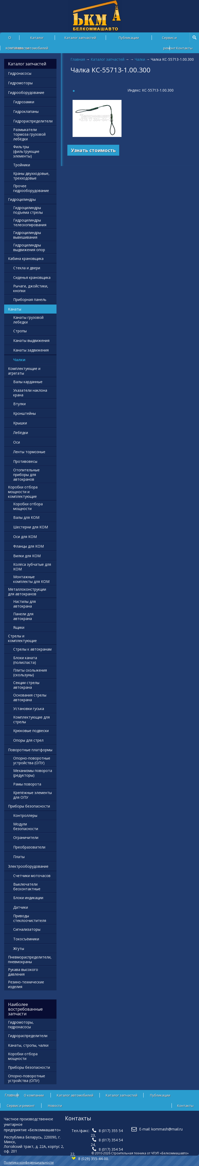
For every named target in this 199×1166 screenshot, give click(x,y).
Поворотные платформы (30, 749)
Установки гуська (28, 708)
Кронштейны (24, 413)
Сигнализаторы (26, 929)
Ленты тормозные (29, 451)
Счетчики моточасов (32, 875)
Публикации (129, 37)
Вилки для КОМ (27, 555)
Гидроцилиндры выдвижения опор (29, 247)
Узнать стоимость (93, 150)
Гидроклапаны (26, 111)
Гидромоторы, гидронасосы (21, 1024)
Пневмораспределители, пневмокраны (30, 959)
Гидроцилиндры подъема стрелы (28, 210)
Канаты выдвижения (31, 340)
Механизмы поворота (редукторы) (32, 773)
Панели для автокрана (23, 616)
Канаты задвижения (31, 350)
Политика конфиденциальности (29, 1162)
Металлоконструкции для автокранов (27, 591)
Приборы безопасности (29, 806)
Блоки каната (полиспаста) (25, 660)
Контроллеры (25, 815)
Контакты (184, 48)
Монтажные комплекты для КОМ (31, 579)
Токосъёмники (26, 938)
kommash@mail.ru (167, 1129)
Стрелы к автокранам (32, 649)
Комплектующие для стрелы (31, 719)
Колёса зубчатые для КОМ (32, 566)
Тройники (21, 164)
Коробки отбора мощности (28, 506)
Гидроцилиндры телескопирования (29, 222)
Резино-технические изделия (26, 984)
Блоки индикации (28, 897)
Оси (16, 442)
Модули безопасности (25, 826)
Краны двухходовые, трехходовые (31, 176)
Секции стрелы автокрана (26, 685)
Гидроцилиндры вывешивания (27, 235)
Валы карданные (27, 381)
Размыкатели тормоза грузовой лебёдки (29, 134)
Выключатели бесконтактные (26, 886)
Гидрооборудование (26, 92)
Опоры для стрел (28, 740)
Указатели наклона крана (30, 392)
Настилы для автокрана (24, 604)
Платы (19, 856)
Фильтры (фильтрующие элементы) (26, 151)
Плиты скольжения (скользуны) (30, 672)
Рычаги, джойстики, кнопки (30, 288)
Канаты (14, 309)
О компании (34, 1095)
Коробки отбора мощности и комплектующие (23, 492)
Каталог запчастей (80, 37)
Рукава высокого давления (23, 972)
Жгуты (18, 948)
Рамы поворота (27, 784)
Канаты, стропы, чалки (28, 1045)
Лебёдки (20, 432)
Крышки (20, 422)
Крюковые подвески (31, 730)
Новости (22, 48)
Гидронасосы (19, 73)
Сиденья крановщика (32, 277)
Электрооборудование (28, 866)
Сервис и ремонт (169, 39)
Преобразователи (29, 847)
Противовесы (25, 461)
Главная (77, 59)
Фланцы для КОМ (28, 546)
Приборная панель (29, 299)
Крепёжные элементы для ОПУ (32, 795)
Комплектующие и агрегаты (24, 371)
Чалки (140, 59)
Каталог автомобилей (37, 39)
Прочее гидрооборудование (31, 188)
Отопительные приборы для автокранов (26, 474)
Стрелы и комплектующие (22, 638)
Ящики (18, 627)
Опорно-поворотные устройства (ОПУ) (31, 760)
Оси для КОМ (25, 536)
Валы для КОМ (26, 517)
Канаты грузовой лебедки (28, 320)
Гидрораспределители (33, 121)
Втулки (19, 403)
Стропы (20, 330)
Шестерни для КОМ (30, 527)
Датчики (20, 907)
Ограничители (25, 837)
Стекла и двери (26, 267)
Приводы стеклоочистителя (29, 918)
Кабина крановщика (26, 258)
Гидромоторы (20, 82)
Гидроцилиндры (22, 199)
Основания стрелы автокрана (29, 697)
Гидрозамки (23, 101)
